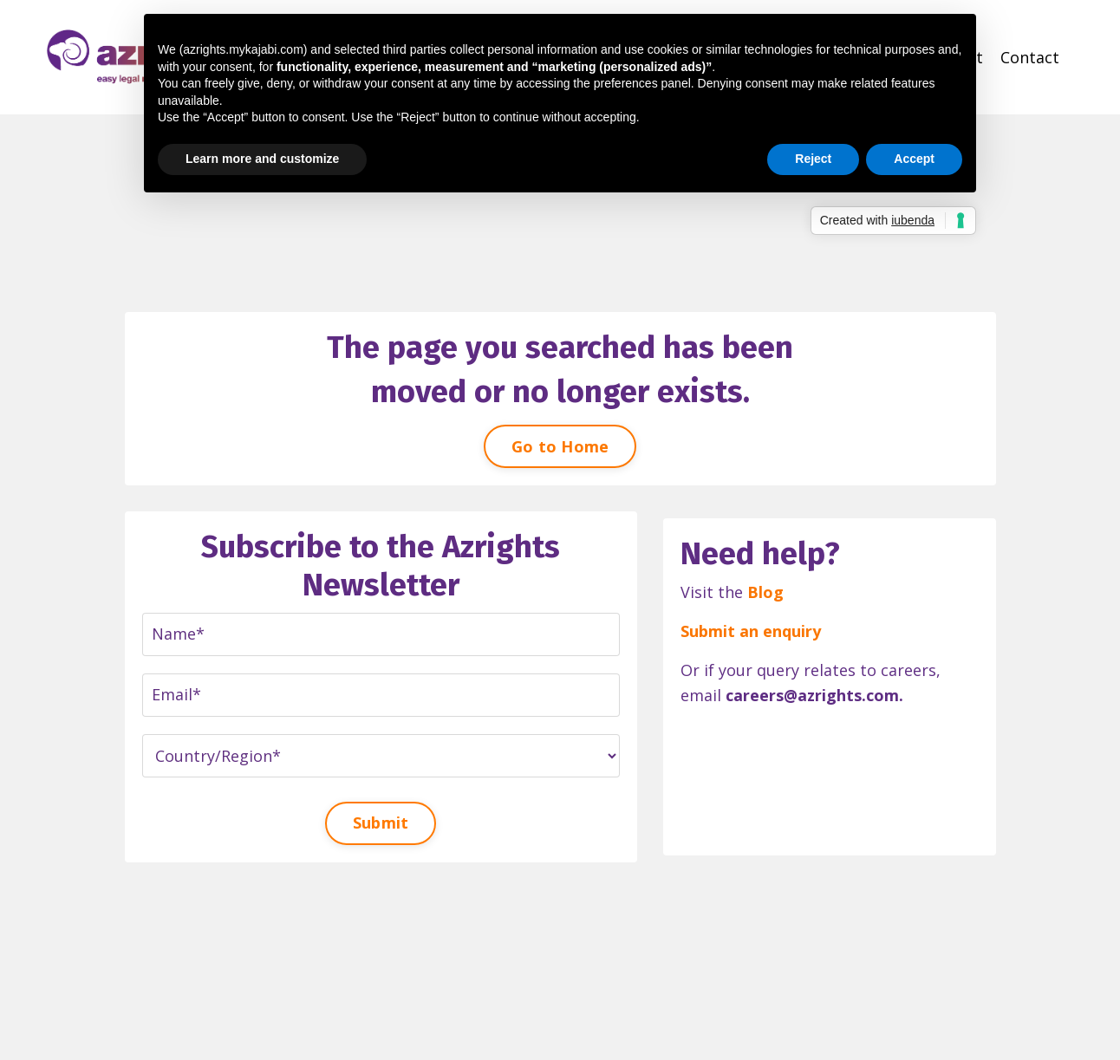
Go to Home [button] (560, 446)
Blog (765, 592)
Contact (1029, 57)
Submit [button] (381, 822)
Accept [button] (914, 159)
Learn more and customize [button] (262, 159)
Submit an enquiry (750, 631)
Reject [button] (813, 159)
